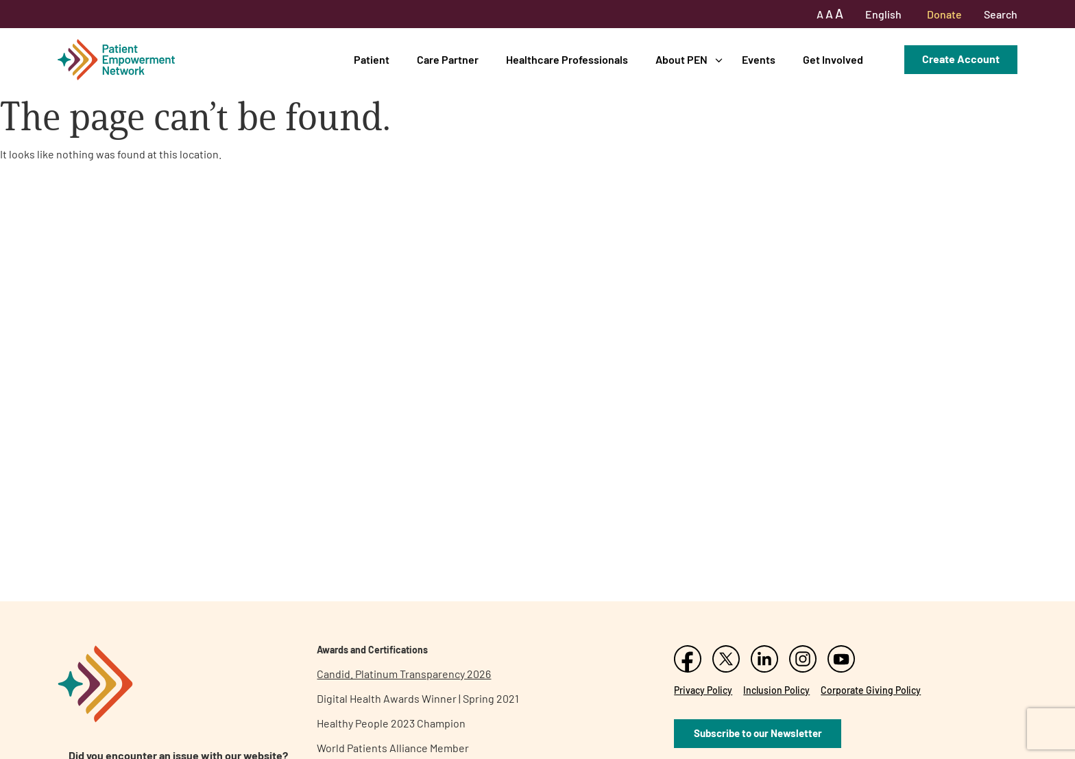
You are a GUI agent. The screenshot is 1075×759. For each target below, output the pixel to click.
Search (1000, 14)
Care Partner (448, 59)
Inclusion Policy (776, 690)
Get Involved (833, 59)
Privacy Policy (703, 690)
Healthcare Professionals (567, 59)
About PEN (681, 59)
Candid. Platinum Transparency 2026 (404, 673)
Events (758, 59)
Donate (944, 14)
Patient (371, 59)
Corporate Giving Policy (871, 690)
